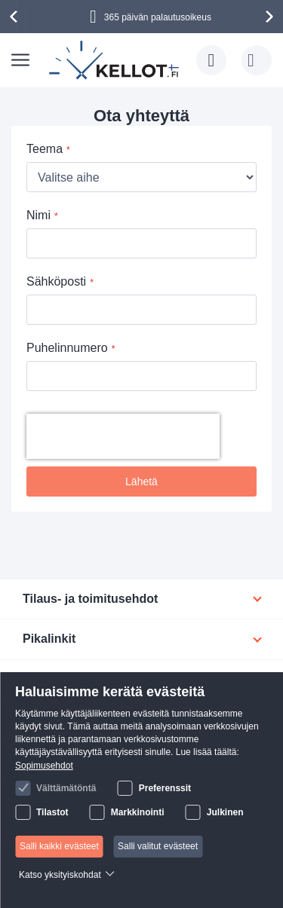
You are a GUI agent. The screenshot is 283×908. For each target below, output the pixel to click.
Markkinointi (138, 812)
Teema (44, 148)
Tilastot (52, 812)
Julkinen (225, 812)
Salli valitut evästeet (158, 846)
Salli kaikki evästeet (59, 846)
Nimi (38, 215)
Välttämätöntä (66, 788)
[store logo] (115, 60)
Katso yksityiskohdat (60, 875)
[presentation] (16, 16)
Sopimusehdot (44, 765)
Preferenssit (165, 788)
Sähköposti (56, 281)
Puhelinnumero (67, 347)
